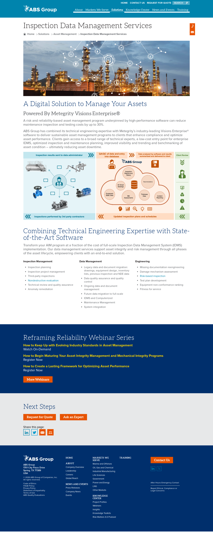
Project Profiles (100, 503)
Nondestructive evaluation (43, 280)
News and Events (163, 9)
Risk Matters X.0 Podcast (104, 518)
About (79, 9)
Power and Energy (101, 484)
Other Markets (99, 491)
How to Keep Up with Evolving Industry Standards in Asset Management (78, 345)
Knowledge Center (137, 9)
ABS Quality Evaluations (34, 496)
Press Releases (73, 489)
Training (182, 9)
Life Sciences (99, 476)
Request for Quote (159, 2)
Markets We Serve (97, 9)
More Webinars (39, 380)
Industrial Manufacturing (104, 473)
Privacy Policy (29, 489)
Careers (69, 476)
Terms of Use (29, 494)
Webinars (97, 507)
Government (98, 480)
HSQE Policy (28, 487)
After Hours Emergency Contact (165, 485)
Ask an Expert (77, 418)
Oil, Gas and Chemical (103, 469)
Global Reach (72, 479)
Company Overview (75, 468)
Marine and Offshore (102, 465)
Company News (73, 493)
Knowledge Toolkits (102, 514)
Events (69, 496)
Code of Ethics (29, 485)
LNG (95, 487)
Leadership (71, 472)
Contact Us (137, 2)
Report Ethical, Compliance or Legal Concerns (164, 491)
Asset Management (65, 34)
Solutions (117, 9)
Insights (96, 511)
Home (124, 2)
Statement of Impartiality (34, 492)
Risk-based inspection (152, 276)
